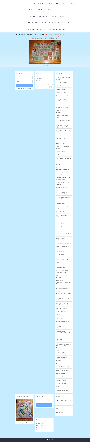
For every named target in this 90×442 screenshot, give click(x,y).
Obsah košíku (39, 80)
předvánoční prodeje (61, 89)
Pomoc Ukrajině (60, 211)
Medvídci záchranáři (61, 254)
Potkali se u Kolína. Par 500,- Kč (36, 29)
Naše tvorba (59, 318)
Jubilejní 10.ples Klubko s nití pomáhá (63, 78)
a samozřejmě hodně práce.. (63, 82)
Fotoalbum (72, 3)
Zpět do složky (45, 66)
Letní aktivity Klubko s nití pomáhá (62, 215)
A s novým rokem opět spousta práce (61, 173)
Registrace (20, 88)
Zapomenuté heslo (27, 88)
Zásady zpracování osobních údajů (52, 23)
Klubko (62, 16)
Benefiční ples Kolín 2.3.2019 (63, 367)
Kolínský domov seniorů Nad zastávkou (63, 207)
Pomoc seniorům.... (60, 223)
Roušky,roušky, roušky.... (62, 311)
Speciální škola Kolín (61, 135)
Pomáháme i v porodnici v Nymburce (62, 299)
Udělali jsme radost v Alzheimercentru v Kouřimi (62, 340)
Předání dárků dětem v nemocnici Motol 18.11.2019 (42, 16)
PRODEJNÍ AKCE (31, 10)
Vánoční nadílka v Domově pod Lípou (62, 183)
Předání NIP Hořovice (61, 373)
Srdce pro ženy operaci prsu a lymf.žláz (63, 147)
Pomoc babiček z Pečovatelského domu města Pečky (63, 282)
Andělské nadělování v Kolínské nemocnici (61, 188)
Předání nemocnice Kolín (62, 390)
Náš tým (51, 3)
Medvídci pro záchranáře (62, 107)
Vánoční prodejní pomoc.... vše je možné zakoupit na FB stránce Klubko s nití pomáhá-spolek (63, 260)
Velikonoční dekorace (61, 251)
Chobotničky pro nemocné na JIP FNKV (63, 121)
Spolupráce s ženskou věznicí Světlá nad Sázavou (63, 202)
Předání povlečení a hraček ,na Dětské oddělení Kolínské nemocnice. (63, 345)
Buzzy (57, 363)
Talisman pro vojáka (61, 380)
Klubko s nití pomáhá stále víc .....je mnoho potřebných (63, 126)
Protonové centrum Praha (62, 95)
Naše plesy (58, 314)
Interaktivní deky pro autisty (63, 383)
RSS (52, 439)
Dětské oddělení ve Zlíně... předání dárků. (62, 276)
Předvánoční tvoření (61, 336)
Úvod (28, 3)
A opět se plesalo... (60, 104)
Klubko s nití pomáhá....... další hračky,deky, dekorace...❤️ (36, 34)
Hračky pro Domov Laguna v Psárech (63, 247)
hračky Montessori (60, 143)
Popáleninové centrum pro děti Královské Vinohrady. (62, 287)
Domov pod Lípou (60, 220)
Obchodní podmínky (33, 23)
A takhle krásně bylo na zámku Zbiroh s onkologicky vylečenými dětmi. (63, 352)
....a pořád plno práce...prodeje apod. (63, 158)
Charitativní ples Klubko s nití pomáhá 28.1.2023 (63, 178)
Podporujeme (42, 3)
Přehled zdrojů (59, 412)
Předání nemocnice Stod (62, 386)
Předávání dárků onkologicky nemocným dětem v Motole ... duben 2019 (63, 358)
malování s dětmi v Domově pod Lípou (63, 163)
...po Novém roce (60, 155)
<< (57, 400)
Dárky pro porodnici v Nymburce (61, 238)
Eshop (67, 23)
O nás (34, 3)
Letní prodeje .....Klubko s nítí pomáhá (63, 130)
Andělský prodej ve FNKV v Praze (62, 322)
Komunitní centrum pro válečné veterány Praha (61, 193)
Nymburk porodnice (61, 92)
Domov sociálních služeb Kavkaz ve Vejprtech (62, 271)
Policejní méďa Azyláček (62, 377)
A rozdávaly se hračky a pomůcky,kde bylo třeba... (62, 99)
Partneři (48, 10)
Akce (57, 3)
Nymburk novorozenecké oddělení (62, 116)
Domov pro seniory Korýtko (62, 370)
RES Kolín (58, 230)
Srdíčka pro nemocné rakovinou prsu (61, 111)
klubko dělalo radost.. (61, 86)
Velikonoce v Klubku (61, 151)
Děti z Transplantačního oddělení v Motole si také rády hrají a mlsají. (63, 293)
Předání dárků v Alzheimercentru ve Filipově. (63, 327)
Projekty (63, 3)
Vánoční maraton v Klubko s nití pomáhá (63, 197)
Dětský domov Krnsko (61, 308)
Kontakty (40, 10)
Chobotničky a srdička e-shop (57, 29)
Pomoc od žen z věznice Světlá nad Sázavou (63, 234)
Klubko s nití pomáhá (61, 226)
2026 (66, 400)
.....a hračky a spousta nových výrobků (63, 139)
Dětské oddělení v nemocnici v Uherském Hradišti (63, 266)
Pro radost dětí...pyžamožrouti (63, 243)
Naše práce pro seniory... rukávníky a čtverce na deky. (63, 303)
